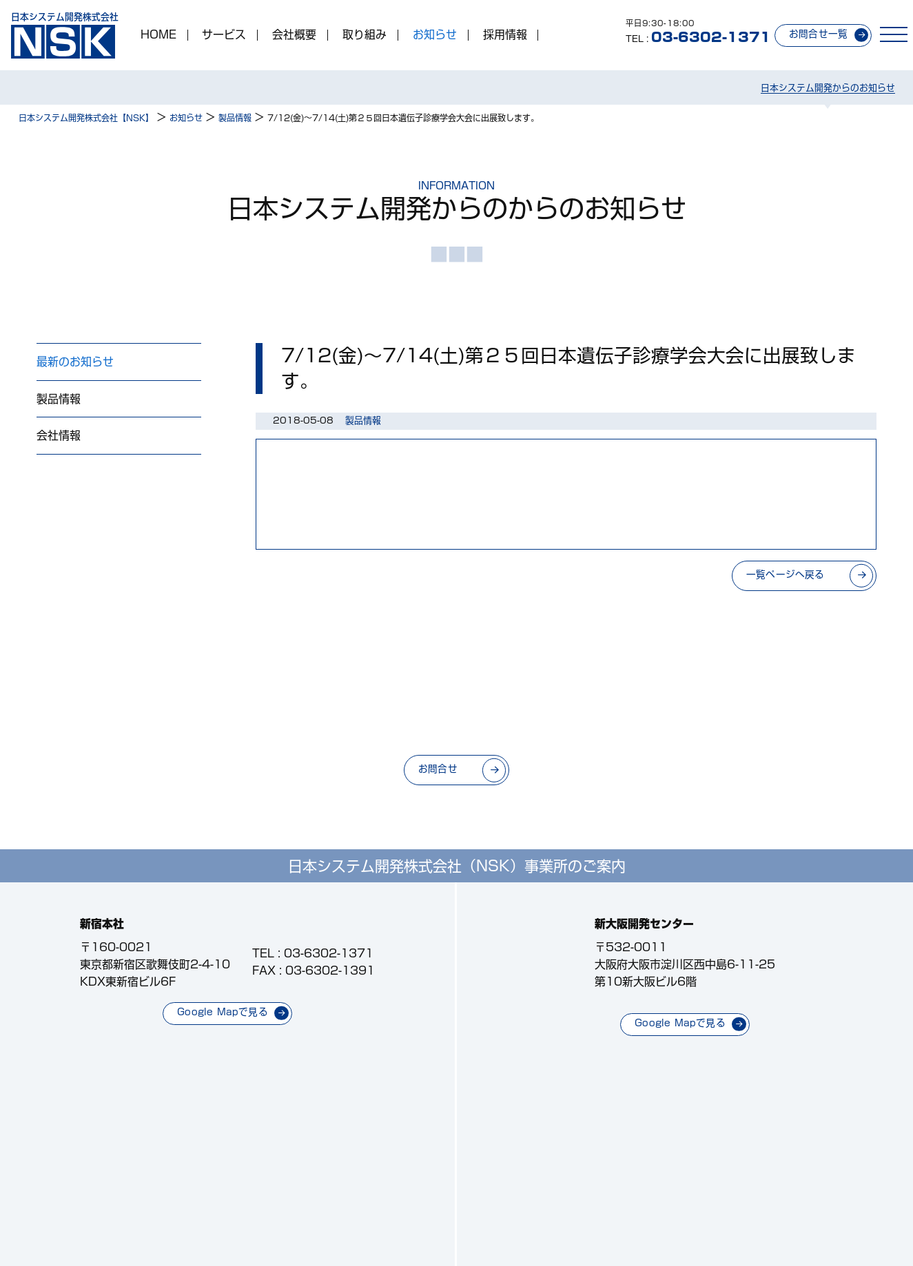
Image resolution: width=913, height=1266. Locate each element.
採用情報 (505, 35)
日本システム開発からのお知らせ (828, 87)
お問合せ (438, 769)
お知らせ (435, 35)
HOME (158, 35)
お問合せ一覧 (818, 34)
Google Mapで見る (222, 1012)
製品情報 (59, 398)
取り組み (364, 35)
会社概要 (294, 35)
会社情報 (59, 435)
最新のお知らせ (75, 361)
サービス (224, 35)
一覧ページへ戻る (785, 574)
